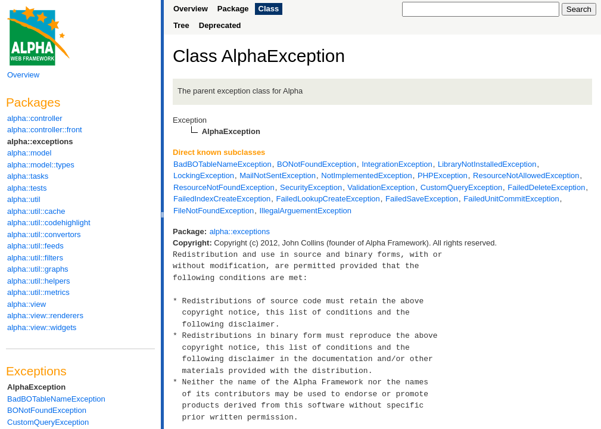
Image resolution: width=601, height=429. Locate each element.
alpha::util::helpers (38, 280)
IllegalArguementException (305, 210)
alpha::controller (35, 118)
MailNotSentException (277, 175)
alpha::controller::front (44, 129)
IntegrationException (397, 164)
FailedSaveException (421, 198)
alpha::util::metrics (38, 292)
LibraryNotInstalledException (487, 164)
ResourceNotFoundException (224, 187)
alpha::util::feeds (35, 245)
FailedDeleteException (546, 187)
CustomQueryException (48, 422)
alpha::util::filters (35, 257)
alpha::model (29, 152)
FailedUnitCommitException (511, 198)
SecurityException (311, 187)
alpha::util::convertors (44, 234)
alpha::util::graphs (37, 269)
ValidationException (381, 187)
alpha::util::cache (36, 211)
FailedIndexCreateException (221, 198)
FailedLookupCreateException (328, 198)
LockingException (203, 175)
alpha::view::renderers (45, 315)
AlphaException (36, 387)
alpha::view (26, 304)
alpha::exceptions (40, 141)
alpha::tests (27, 188)
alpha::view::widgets (41, 327)
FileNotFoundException (213, 210)
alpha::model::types (40, 164)
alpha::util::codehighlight (49, 222)
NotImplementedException (366, 175)
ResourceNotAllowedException (526, 175)
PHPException (443, 175)
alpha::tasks (27, 176)
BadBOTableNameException (56, 398)
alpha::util (24, 199)
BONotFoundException (46, 410)
